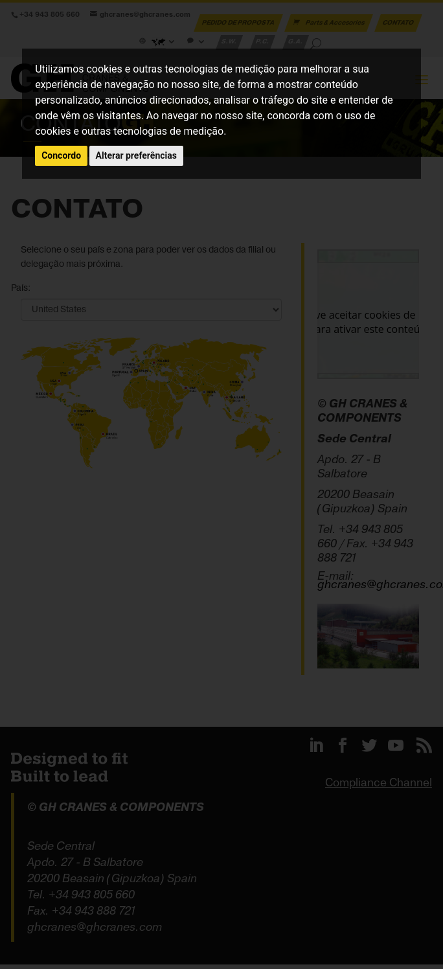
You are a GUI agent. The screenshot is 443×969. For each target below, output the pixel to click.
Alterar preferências (136, 155)
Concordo (61, 155)
